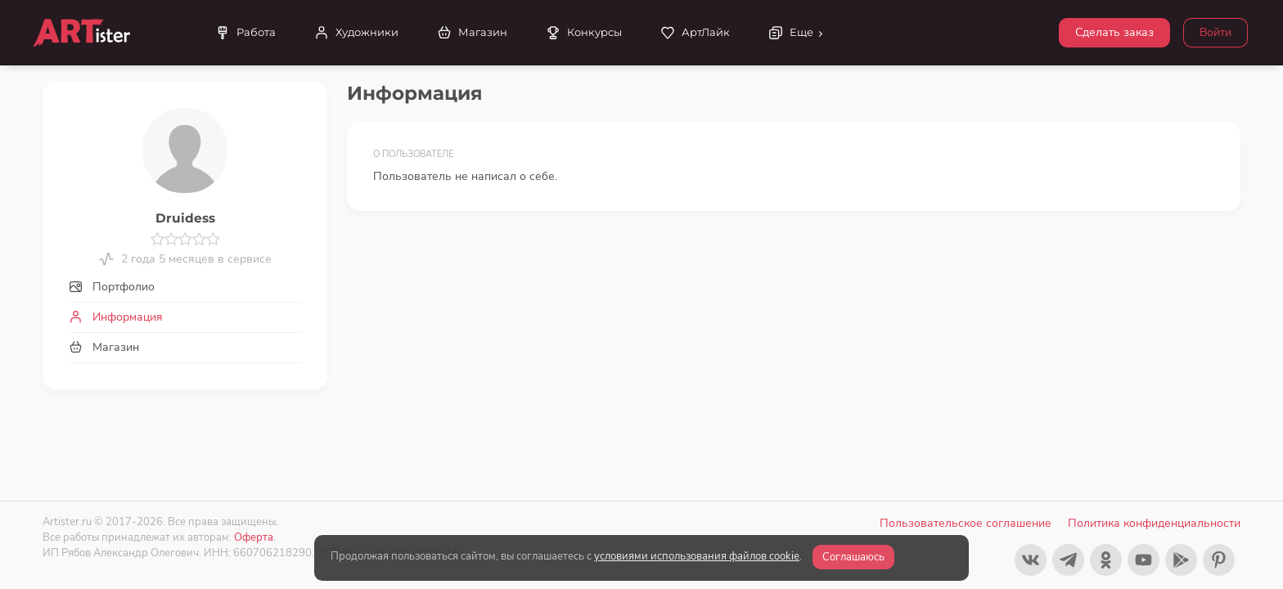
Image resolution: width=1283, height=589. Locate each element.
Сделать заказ (1114, 32)
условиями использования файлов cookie (696, 556)
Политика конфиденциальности (1154, 523)
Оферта (253, 537)
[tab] (185, 287)
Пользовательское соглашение (965, 523)
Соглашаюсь (853, 557)
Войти (1215, 32)
